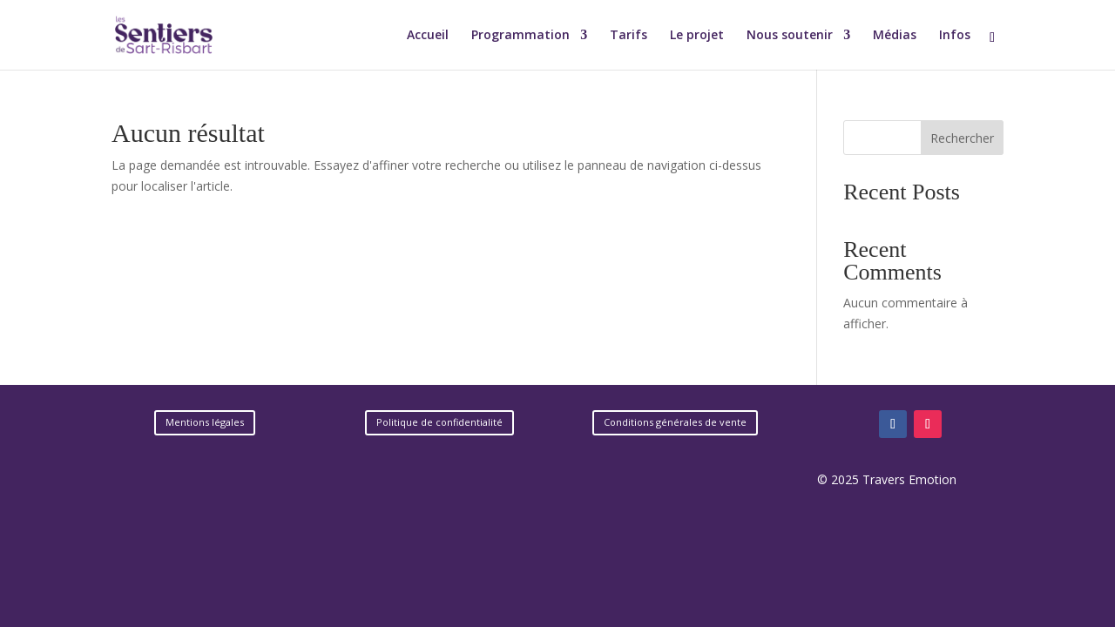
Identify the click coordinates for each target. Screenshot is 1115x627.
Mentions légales (205, 421)
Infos (954, 36)
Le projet (697, 36)
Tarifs (628, 36)
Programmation (520, 36)
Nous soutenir (790, 36)
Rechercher (962, 138)
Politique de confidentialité (439, 421)
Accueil (428, 36)
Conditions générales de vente (675, 421)
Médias (894, 36)
